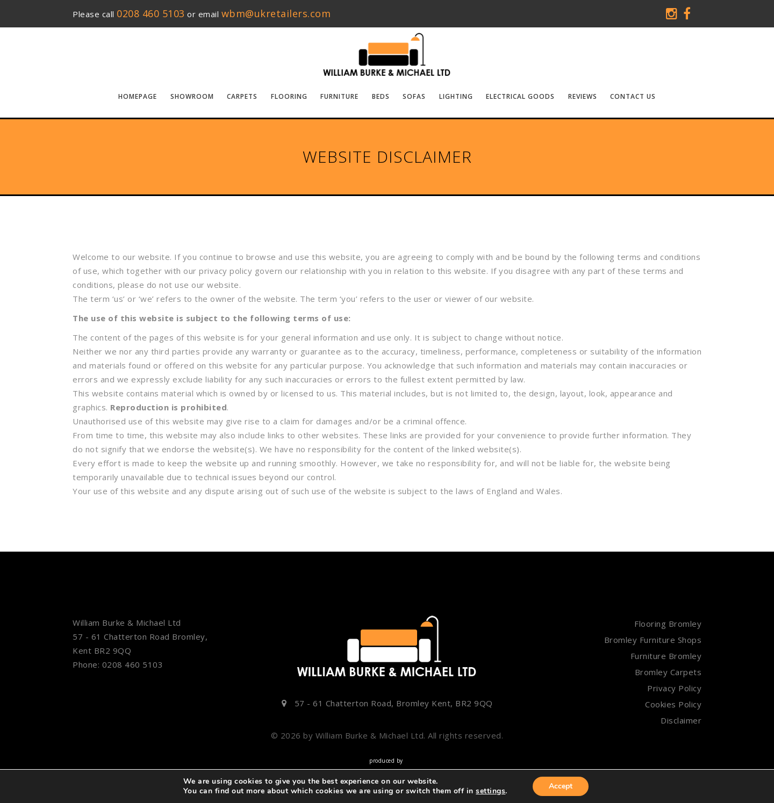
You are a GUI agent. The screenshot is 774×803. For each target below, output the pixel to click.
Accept (560, 786)
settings (490, 791)
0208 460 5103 (151, 13)
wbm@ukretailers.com (276, 13)
